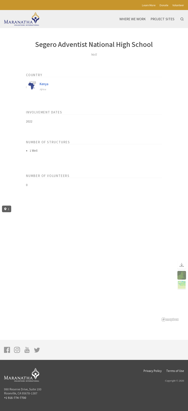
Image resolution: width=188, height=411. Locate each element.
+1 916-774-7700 (15, 398)
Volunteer (178, 5)
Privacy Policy (152, 371)
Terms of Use (175, 371)
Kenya (44, 84)
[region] (94, 264)
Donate (164, 5)
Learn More (149, 5)
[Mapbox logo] (170, 319)
